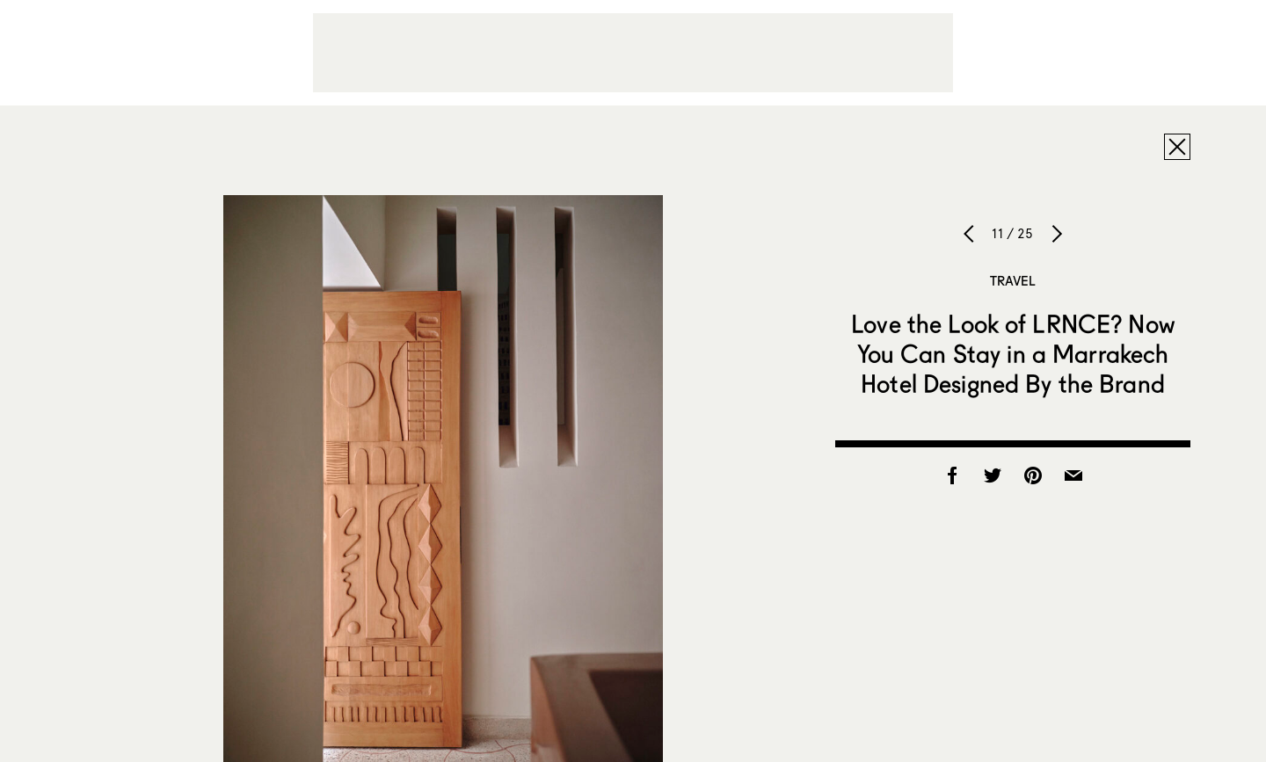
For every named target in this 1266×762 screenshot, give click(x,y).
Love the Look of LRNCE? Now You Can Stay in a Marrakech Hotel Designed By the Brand (1013, 353)
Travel (1013, 280)
